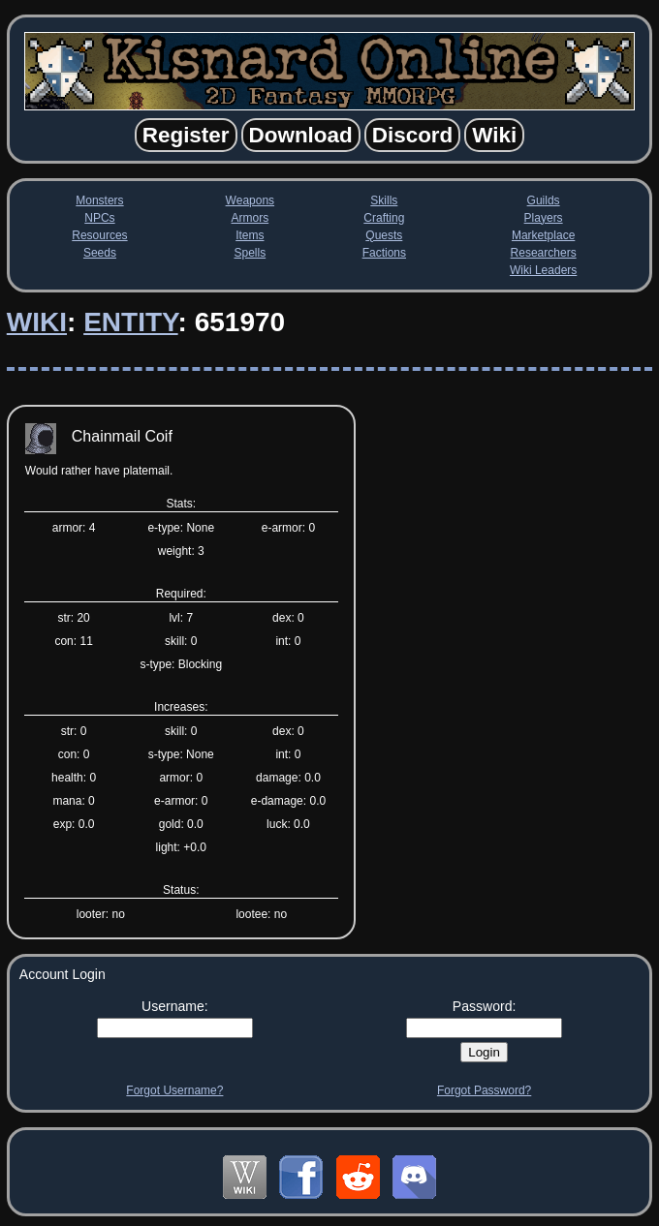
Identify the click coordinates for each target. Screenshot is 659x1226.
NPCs (99, 218)
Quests (383, 235)
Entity (130, 322)
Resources (99, 235)
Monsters (99, 200)
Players (543, 218)
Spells (250, 253)
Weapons (250, 200)
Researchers (544, 253)
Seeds (99, 253)
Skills (383, 200)
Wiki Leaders (543, 270)
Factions (384, 253)
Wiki (37, 322)
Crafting (383, 218)
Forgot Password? (484, 1090)
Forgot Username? (174, 1090)
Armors (250, 218)
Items (249, 235)
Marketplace (543, 235)
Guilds (543, 200)
